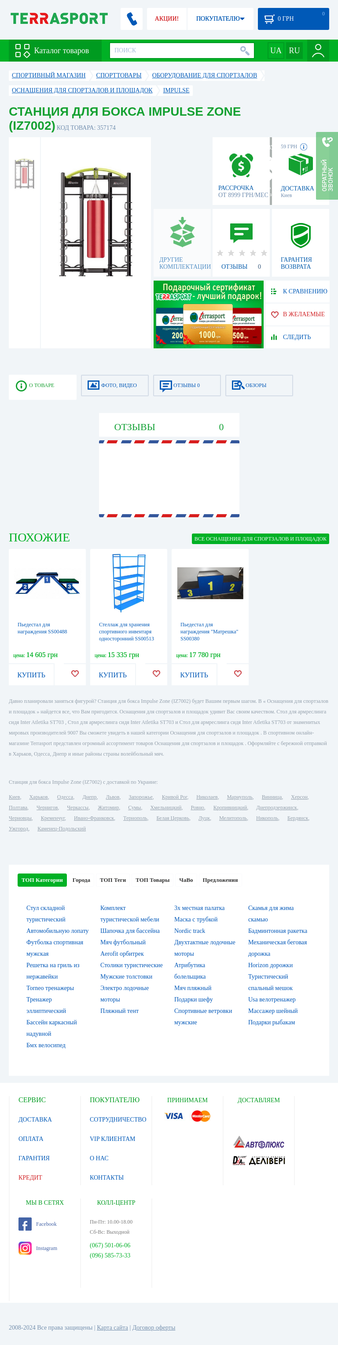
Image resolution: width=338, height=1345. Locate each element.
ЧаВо (186, 880)
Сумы (134, 807)
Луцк (204, 818)
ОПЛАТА (31, 1139)
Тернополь (135, 818)
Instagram (37, 1248)
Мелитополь (233, 818)
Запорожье (140, 797)
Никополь (267, 818)
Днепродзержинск (276, 807)
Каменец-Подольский (61, 829)
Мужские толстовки (126, 976)
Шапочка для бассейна (130, 931)
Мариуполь (240, 797)
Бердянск (297, 818)
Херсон (299, 797)
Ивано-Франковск (94, 818)
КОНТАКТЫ (107, 1177)
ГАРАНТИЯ (34, 1158)
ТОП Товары (152, 880)
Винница (272, 797)
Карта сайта (112, 1327)
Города (81, 880)
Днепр (89, 797)
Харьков (38, 797)
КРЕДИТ (30, 1177)
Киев (14, 797)
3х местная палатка (199, 908)
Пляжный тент (119, 1011)
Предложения (220, 880)
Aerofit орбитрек (122, 953)
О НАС (99, 1158)
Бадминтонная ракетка (277, 931)
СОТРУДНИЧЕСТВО (118, 1119)
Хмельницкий (165, 807)
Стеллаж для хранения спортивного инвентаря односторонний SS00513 (126, 631)
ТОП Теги (113, 880)
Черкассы (77, 807)
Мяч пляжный (192, 988)
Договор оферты (154, 1327)
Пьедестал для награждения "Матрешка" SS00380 (209, 631)
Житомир (108, 807)
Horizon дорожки (270, 965)
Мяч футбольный (123, 942)
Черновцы (20, 818)
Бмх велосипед (46, 1045)
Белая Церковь (172, 818)
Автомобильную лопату (57, 931)
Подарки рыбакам (271, 1022)
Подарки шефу (193, 999)
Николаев (206, 797)
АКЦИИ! (167, 18)
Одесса (65, 797)
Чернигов (47, 807)
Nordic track (189, 931)
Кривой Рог (174, 797)
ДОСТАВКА (35, 1119)
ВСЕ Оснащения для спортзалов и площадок (261, 539)
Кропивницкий (230, 807)
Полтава (18, 807)
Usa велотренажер (272, 999)
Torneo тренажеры (50, 988)
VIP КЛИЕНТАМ (113, 1139)
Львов (113, 797)
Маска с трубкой (196, 919)
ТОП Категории (42, 880)
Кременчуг (53, 818)
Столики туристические (131, 965)
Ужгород (18, 829)
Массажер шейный (273, 1011)
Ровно (197, 807)
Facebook (37, 1224)
